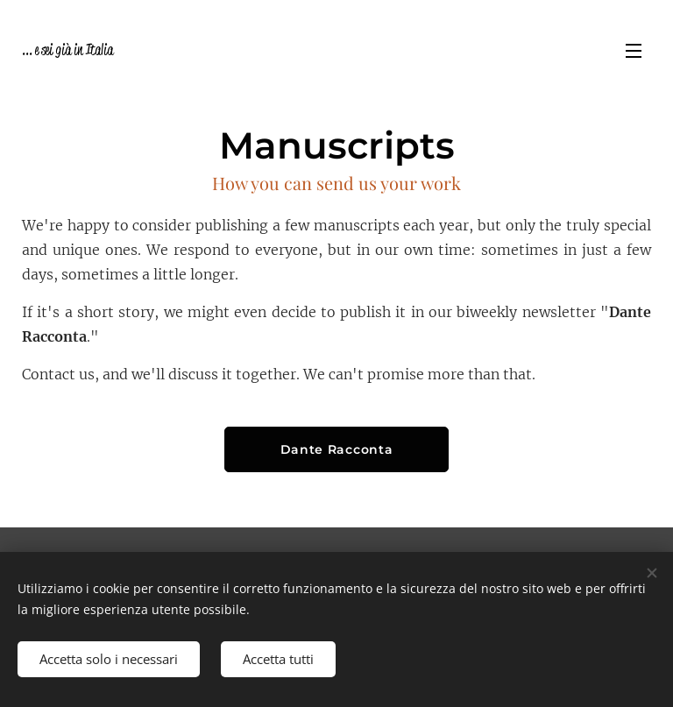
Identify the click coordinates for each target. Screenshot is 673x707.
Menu (633, 51)
